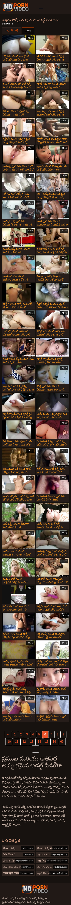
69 (62, 741)
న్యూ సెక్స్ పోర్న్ (11, 30)
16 (54, 741)
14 (39, 741)
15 (46, 741)
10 (9, 741)
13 (32, 741)
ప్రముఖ (28, 30)
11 (16, 741)
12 (24, 741)
